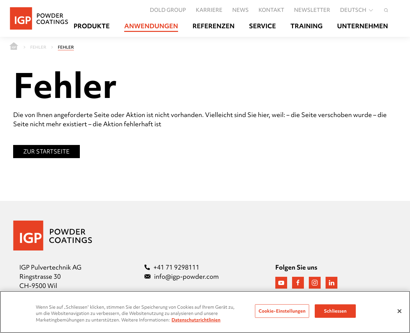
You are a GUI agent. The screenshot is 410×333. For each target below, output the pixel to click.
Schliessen (335, 311)
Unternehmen (362, 26)
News (240, 10)
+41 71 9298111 (171, 267)
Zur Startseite (46, 151)
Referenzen (214, 26)
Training (306, 26)
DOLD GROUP (168, 10)
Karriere (209, 10)
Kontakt (271, 10)
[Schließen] (399, 311)
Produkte (92, 26)
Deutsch (357, 10)
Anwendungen (151, 26)
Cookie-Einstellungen (282, 311)
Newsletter (312, 10)
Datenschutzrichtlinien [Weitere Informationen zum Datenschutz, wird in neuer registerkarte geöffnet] (195, 320)
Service (262, 26)
